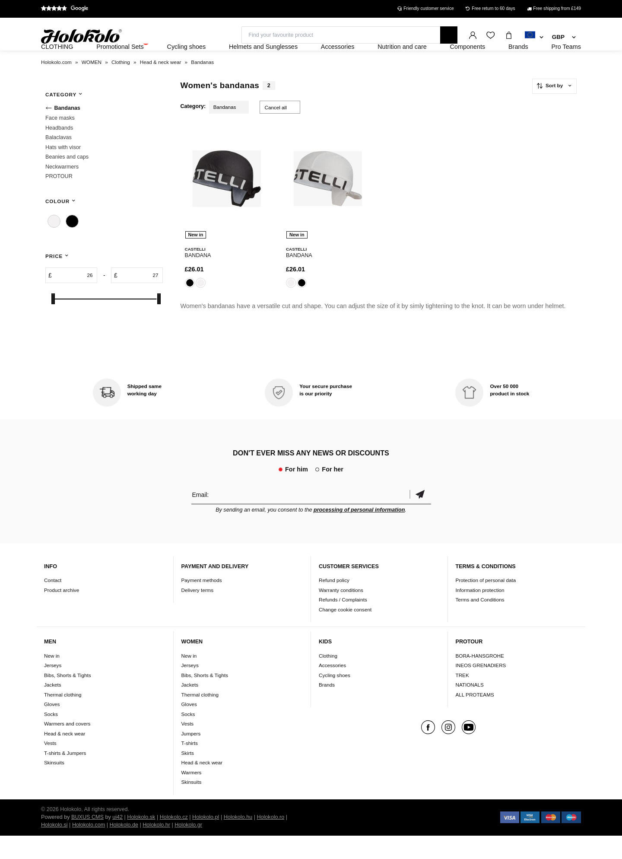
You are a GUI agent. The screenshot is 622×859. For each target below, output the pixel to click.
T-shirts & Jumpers (65, 776)
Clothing (328, 679)
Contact (52, 603)
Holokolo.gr (188, 848)
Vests (50, 766)
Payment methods (201, 603)
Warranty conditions (341, 613)
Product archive (61, 613)
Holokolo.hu (238, 840)
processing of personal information (359, 533)
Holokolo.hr (156, 848)
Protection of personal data (486, 603)
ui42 (117, 840)
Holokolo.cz (174, 840)
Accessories (332, 688)
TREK (462, 698)
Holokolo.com (88, 848)
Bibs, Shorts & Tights (67, 698)
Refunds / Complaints (343, 623)
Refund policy (334, 603)
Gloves (52, 727)
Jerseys (52, 688)
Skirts (187, 776)
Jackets (52, 708)
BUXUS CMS (87, 840)
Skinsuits (54, 786)
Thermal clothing (62, 718)
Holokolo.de (123, 848)
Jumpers (191, 757)
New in (52, 679)
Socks (51, 737)
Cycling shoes (334, 698)
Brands (327, 708)
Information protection (480, 613)
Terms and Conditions (480, 623)
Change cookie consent (345, 633)
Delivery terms (197, 613)
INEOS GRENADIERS (481, 688)
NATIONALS (470, 708)
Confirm (420, 518)
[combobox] (534, 37)
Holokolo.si (54, 848)
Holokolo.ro (270, 840)
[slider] (53, 322)
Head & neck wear (65, 757)
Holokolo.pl (205, 840)
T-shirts (189, 766)
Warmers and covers (67, 747)
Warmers (191, 796)
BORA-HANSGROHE (480, 679)
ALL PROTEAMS (475, 718)
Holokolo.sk (141, 840)
